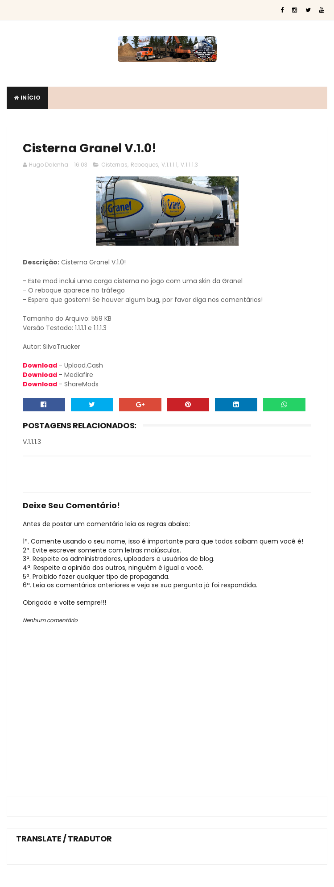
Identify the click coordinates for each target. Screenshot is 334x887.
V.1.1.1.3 (189, 164)
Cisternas (114, 164)
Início (27, 97)
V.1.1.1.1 (169, 164)
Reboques (144, 164)
